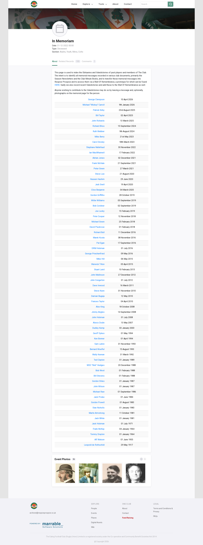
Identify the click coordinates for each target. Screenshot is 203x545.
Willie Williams (97, 200)
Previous (141, 459)
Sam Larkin (99, 344)
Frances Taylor (97, 301)
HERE (57, 85)
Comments (89, 61)
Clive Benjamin (97, 190)
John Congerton (97, 280)
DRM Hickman (98, 248)
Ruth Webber (98, 131)
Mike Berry (99, 136)
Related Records (70, 61)
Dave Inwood (98, 285)
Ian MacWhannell (96, 152)
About (115, 4)
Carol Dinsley (98, 142)
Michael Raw (98, 392)
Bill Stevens (99, 376)
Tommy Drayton (97, 434)
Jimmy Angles (98, 312)
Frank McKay (98, 429)
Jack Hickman (98, 423)
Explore (86, 4)
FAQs (155, 516)
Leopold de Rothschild (94, 445)
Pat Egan (100, 243)
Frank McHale (98, 163)
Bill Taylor (100, 115)
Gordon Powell (97, 402)
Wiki (92, 527)
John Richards (98, 120)
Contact (128, 4)
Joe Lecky (99, 211)
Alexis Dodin (98, 322)
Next (145, 459)
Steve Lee (99, 174)
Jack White (99, 418)
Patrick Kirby (98, 110)
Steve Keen (99, 291)
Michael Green (98, 221)
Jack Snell (99, 184)
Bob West (100, 370)
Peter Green (99, 168)
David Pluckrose (97, 227)
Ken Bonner (99, 338)
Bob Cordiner (98, 206)
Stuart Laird (99, 269)
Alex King (100, 306)
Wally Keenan (98, 354)
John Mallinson (97, 275)
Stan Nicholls (98, 407)
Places (94, 518)
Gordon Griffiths (97, 195)
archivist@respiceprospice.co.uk (43, 513)
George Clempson (96, 99)
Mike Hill (100, 259)
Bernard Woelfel (97, 349)
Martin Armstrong (96, 413)
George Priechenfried (94, 253)
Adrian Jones (98, 158)
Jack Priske (99, 397)
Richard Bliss (98, 126)
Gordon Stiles (98, 381)
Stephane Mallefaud (95, 147)
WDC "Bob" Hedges (95, 365)
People (94, 508)
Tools (101, 4)
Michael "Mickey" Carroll (93, 105)
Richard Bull (99, 232)
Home (74, 4)
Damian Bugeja (97, 296)
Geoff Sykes (98, 333)
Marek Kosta (98, 237)
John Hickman (98, 317)
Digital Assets (96, 522)
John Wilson (98, 386)
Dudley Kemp (98, 328)
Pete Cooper (98, 216)
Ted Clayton (99, 360)
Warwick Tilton (97, 264)
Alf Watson (99, 439)
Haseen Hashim (97, 179)
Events (94, 513)
